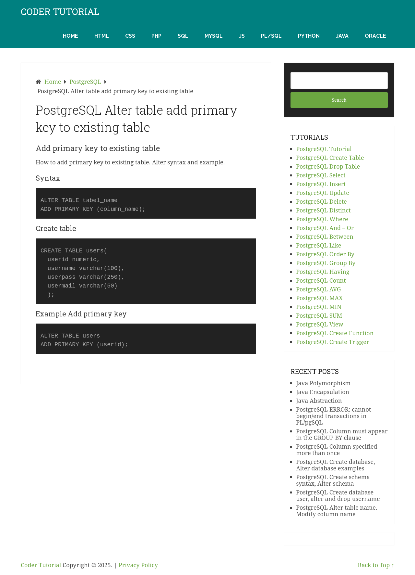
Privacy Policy (138, 565)
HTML (101, 36)
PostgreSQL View (319, 324)
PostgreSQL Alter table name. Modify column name (336, 511)
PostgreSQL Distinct (323, 210)
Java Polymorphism (323, 383)
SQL (183, 36)
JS (242, 36)
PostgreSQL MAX (319, 298)
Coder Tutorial (60, 11)
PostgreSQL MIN (318, 307)
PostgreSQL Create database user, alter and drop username (338, 495)
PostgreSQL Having (322, 271)
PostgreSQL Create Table (330, 157)
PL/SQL (271, 36)
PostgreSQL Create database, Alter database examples (335, 465)
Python (309, 36)
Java (342, 36)
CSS (130, 36)
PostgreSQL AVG (318, 289)
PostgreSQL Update (322, 193)
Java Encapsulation (322, 392)
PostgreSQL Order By (325, 254)
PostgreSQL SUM (319, 315)
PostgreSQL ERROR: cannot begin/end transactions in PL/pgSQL (333, 415)
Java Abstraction (319, 400)
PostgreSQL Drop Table (328, 166)
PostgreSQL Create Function (335, 333)
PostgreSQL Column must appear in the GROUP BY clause (341, 434)
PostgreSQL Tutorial (324, 149)
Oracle (375, 36)
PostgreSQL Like (318, 245)
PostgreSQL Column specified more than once (336, 449)
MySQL (214, 36)
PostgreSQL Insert (321, 184)
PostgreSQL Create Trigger (332, 342)
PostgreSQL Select (320, 175)
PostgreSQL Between (324, 236)
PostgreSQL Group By (325, 263)
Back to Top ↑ (376, 565)
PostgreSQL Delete (321, 201)
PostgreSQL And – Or (325, 228)
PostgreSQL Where (322, 219)
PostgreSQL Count (321, 280)
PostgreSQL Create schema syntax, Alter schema (333, 480)
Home (70, 36)
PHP (156, 36)
